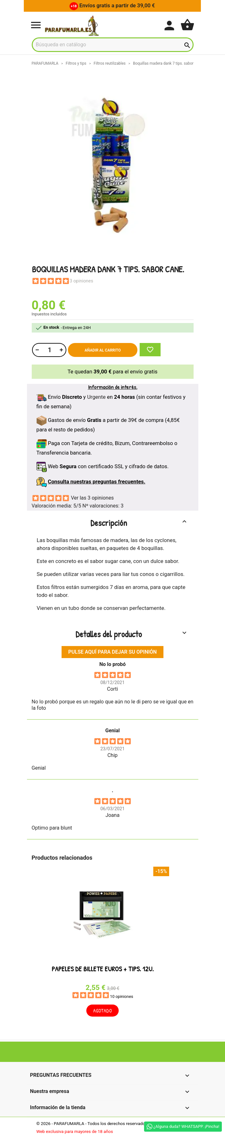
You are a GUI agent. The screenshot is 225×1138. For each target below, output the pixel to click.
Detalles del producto (132, 634)
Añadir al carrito (103, 350)
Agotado (102, 1010)
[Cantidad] (49, 350)
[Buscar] (113, 44)
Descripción (139, 522)
